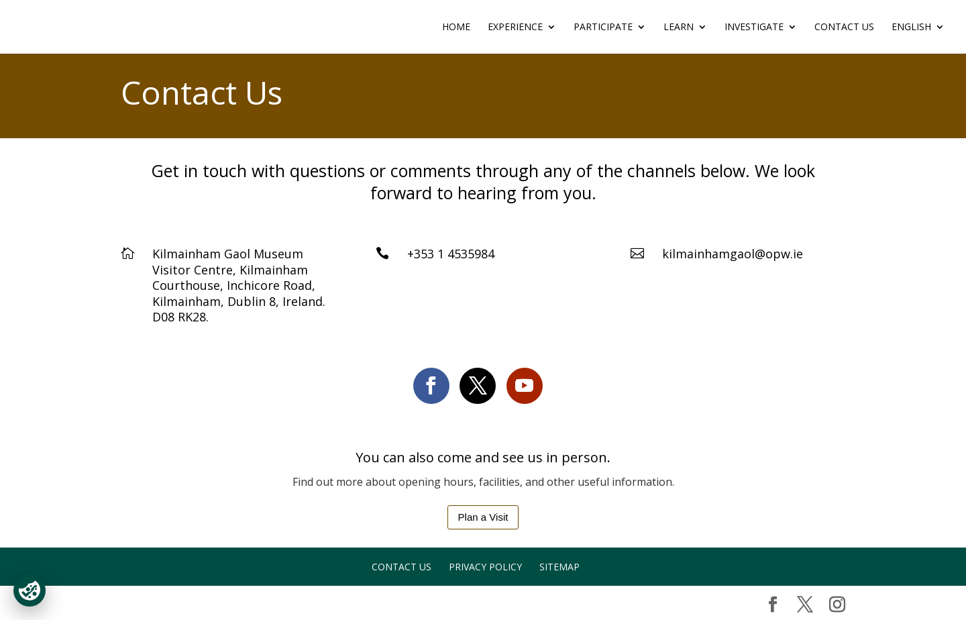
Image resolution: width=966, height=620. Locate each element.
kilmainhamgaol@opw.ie (732, 254)
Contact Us (844, 27)
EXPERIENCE (515, 27)
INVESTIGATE (754, 27)
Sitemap (559, 566)
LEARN (678, 27)
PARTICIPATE (603, 27)
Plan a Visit (483, 517)
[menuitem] (918, 38)
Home (456, 27)
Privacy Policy (485, 566)
